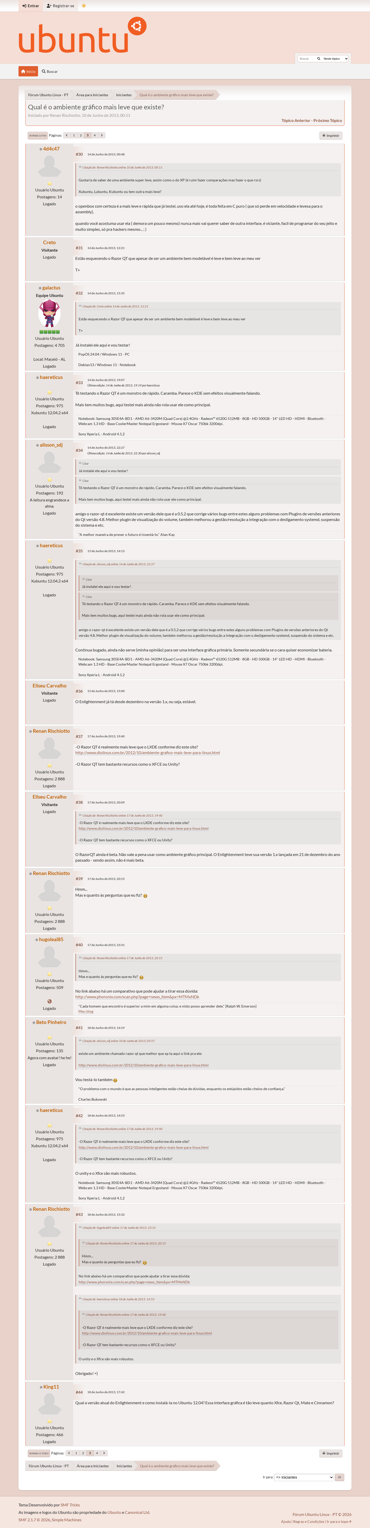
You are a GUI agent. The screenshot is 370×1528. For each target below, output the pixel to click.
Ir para (268, 1477)
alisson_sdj (51, 445)
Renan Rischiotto (51, 731)
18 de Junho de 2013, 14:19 (106, 1027)
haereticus (51, 377)
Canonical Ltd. (137, 1512)
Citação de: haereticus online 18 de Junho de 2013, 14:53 (118, 1299)
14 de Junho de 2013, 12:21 (106, 248)
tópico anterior (296, 120)
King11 (51, 1387)
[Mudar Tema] (84, 6)
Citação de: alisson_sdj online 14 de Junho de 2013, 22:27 (118, 564)
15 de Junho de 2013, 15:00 (106, 691)
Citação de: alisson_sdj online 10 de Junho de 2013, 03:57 (118, 1041)
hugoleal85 (51, 939)
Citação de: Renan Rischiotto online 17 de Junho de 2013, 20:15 (122, 958)
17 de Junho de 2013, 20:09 (106, 802)
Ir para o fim (37, 135)
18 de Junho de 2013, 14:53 (106, 1115)
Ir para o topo (39, 1453)
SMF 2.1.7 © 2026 (34, 1519)
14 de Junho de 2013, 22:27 (106, 447)
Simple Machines (66, 1519)
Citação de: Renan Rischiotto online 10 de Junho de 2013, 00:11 (122, 167)
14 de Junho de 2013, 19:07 (106, 380)
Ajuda (286, 1521)
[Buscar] (319, 58)
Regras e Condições (308, 1521)
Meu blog (85, 1011)
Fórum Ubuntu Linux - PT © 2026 (322, 1514)
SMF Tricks (70, 1504)
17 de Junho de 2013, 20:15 (106, 878)
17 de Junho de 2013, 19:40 (106, 736)
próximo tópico (327, 120)
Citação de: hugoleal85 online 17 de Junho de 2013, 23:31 (119, 1228)
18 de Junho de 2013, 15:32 (106, 1214)
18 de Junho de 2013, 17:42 (106, 1392)
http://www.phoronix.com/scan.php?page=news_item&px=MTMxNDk (137, 996)
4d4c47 (51, 149)
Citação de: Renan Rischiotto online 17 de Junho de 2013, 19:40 (122, 815)
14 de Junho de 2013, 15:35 (106, 293)
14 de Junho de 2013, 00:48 (106, 154)
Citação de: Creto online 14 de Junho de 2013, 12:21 (115, 306)
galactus (51, 287)
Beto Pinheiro (51, 1022)
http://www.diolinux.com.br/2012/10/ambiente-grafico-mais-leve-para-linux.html (147, 752)
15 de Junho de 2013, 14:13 (106, 551)
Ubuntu (114, 1512)
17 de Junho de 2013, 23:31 (106, 945)
